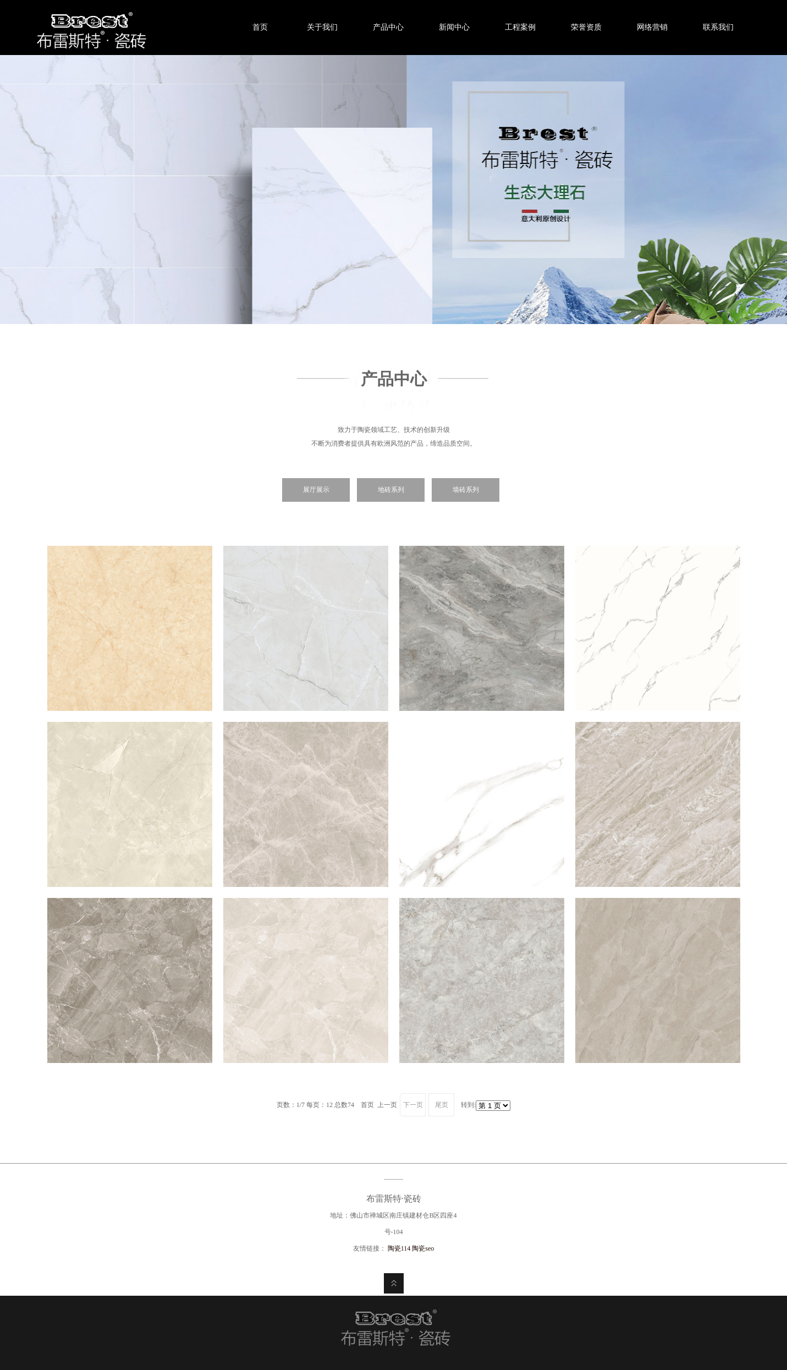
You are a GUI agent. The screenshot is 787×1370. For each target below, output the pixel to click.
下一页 (413, 1105)
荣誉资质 (586, 27)
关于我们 (322, 27)
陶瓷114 (400, 1248)
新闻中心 (454, 27)
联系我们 (718, 27)
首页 (256, 27)
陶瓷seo (423, 1248)
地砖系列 (391, 490)
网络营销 (652, 27)
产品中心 (388, 27)
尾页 (441, 1105)
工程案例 (520, 27)
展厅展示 (316, 490)
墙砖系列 (466, 490)
